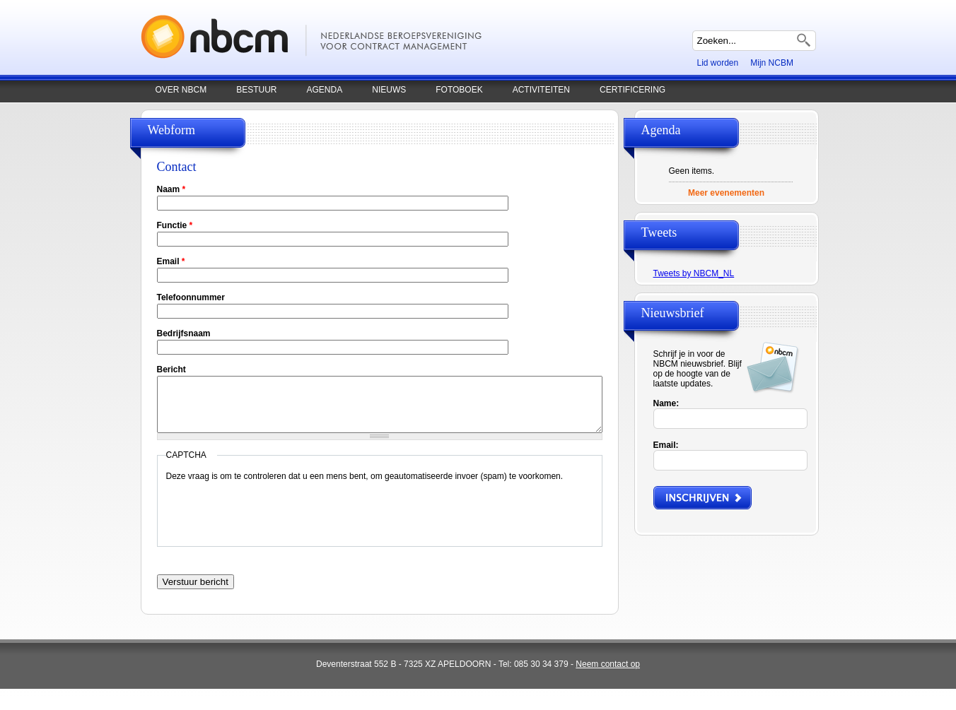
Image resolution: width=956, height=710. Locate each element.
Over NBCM (181, 90)
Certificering (632, 90)
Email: (666, 445)
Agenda (325, 90)
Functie (175, 225)
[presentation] (273, 520)
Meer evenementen (726, 193)
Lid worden (718, 63)
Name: (666, 403)
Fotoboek (459, 90)
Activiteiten (541, 90)
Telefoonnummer (191, 297)
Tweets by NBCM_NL (694, 273)
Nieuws (389, 90)
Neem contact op (608, 664)
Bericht (171, 369)
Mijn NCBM (771, 63)
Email (171, 261)
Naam (171, 189)
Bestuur (256, 90)
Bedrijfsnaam (184, 333)
